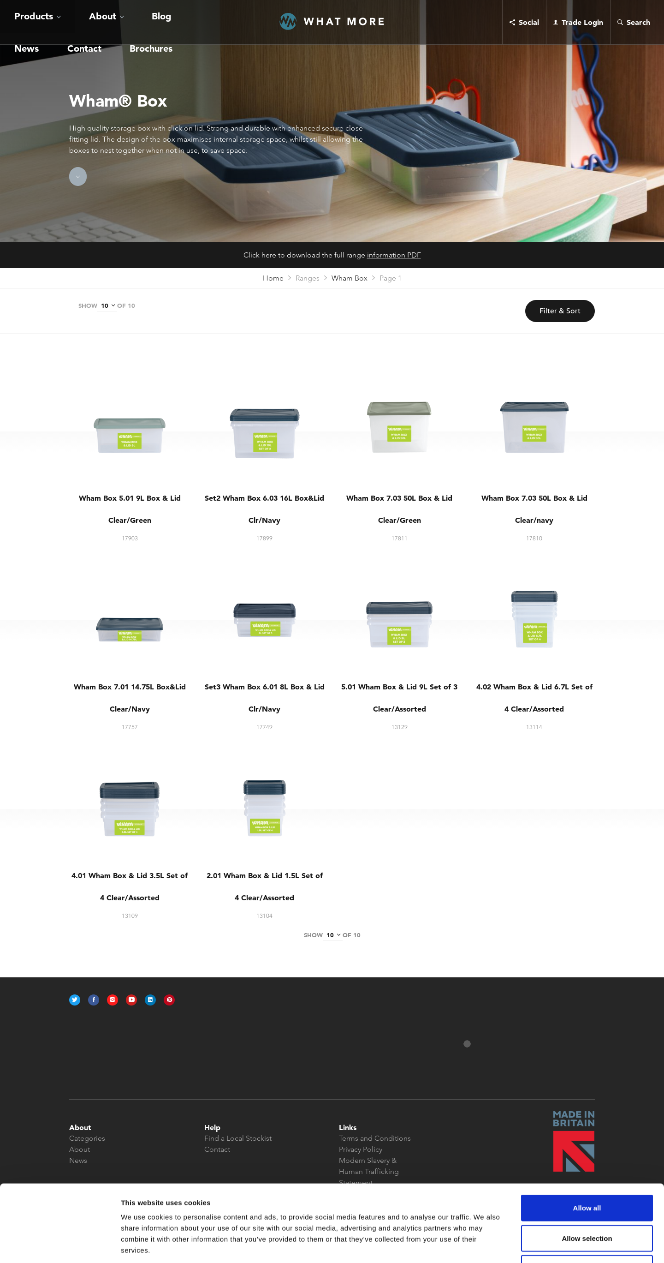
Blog (94, 22)
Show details (483, 1245)
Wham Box (350, 278)
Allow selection (587, 1172)
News (119, 22)
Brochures (189, 22)
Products (19, 22)
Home (273, 278)
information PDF (394, 255)
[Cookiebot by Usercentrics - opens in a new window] (59, 1245)
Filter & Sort (560, 311)
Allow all (587, 1142)
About (61, 22)
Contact (150, 22)
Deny (587, 1202)
